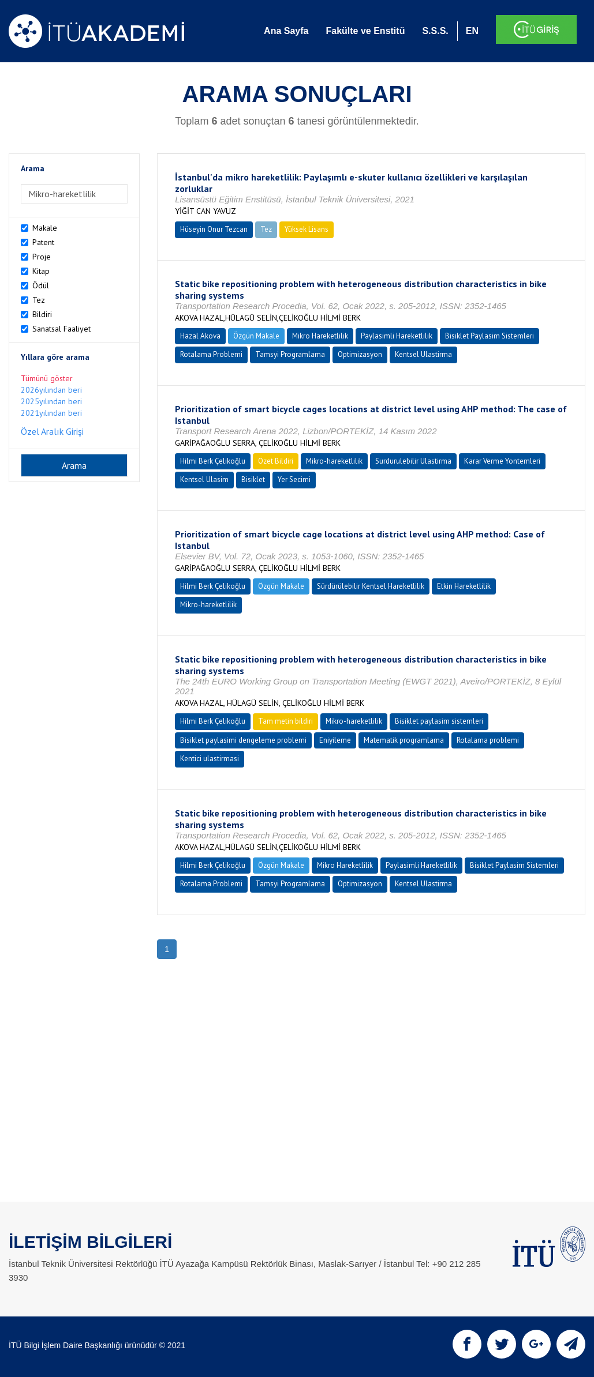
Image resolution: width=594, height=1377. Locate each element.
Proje (41, 256)
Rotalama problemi (488, 740)
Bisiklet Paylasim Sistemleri (489, 336)
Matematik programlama (404, 740)
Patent (43, 242)
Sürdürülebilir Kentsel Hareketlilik (370, 586)
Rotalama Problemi (211, 354)
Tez (38, 300)
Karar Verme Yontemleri (502, 461)
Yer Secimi (294, 479)
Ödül (40, 285)
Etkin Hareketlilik (464, 586)
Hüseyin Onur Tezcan (214, 229)
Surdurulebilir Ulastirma (413, 461)
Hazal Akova (200, 336)
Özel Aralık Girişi (52, 431)
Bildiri (42, 314)
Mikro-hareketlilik (334, 461)
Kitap (41, 271)
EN (472, 31)
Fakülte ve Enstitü (365, 31)
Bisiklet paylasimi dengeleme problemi (243, 740)
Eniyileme (335, 740)
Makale (44, 228)
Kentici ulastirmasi (209, 758)
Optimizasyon (360, 354)
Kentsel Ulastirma (423, 354)
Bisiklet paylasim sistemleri (439, 721)
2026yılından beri (51, 390)
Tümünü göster (47, 378)
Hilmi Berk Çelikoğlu (212, 461)
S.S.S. (435, 31)
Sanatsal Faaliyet (61, 328)
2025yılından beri (51, 401)
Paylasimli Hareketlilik (396, 336)
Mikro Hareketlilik (320, 336)
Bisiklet (253, 479)
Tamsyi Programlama (290, 354)
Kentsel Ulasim (204, 479)
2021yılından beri (51, 413)
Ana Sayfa (286, 31)
